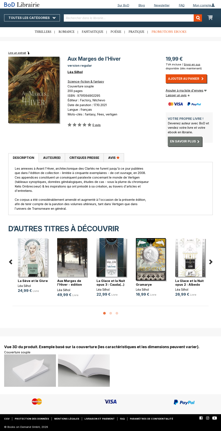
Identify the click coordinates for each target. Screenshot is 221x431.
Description (23, 158)
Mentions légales (66, 418)
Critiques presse (84, 158)
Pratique (136, 32)
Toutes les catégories (32, 18)
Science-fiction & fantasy (86, 81)
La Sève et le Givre (33, 281)
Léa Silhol (75, 72)
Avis (114, 157)
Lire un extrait (17, 52)
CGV (7, 418)
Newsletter (162, 5)
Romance (67, 32)
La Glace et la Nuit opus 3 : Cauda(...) (111, 283)
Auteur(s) (51, 158)
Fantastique (92, 32)
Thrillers (43, 32)
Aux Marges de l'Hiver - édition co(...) (69, 284)
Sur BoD (123, 5)
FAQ (182, 5)
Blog (141, 5)
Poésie (116, 32)
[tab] (23, 157)
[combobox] (133, 18)
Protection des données (32, 418)
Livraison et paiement (100, 418)
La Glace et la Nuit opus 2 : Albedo (189, 283)
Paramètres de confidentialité (151, 418)
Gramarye (144, 285)
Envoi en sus (192, 64)
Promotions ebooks (169, 32)
